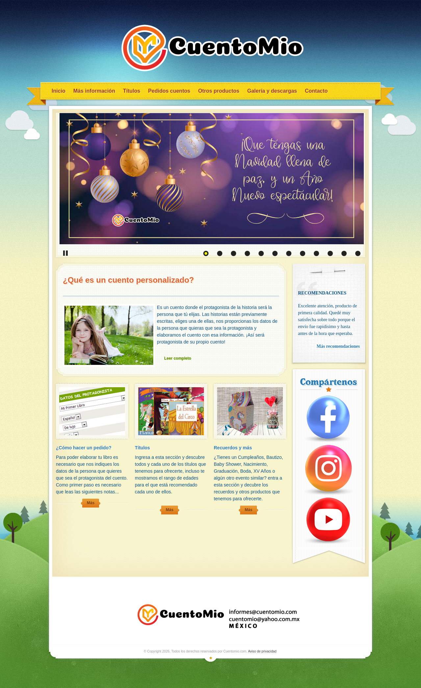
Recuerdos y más (233, 447)
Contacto (316, 91)
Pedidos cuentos (169, 91)
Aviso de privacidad (262, 651)
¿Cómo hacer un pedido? (83, 447)
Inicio (58, 91)
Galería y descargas (272, 91)
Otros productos (218, 91)
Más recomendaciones (338, 346)
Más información (94, 91)
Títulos (131, 91)
